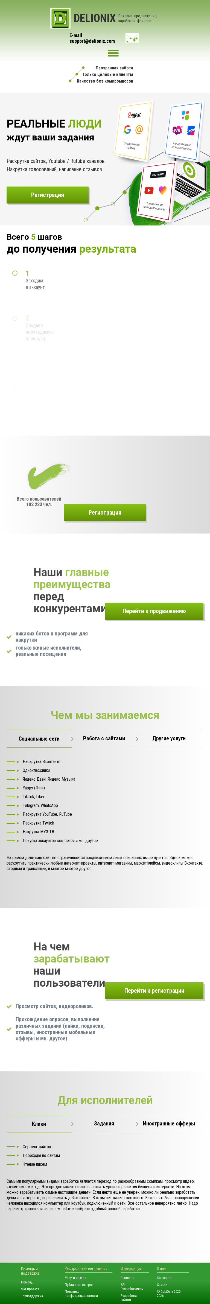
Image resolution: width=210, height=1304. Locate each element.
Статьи (162, 1285)
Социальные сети (39, 738)
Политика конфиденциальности (81, 1293)
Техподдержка (32, 1296)
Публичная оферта (79, 1285)
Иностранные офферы (169, 1123)
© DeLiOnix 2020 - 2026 (169, 1293)
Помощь (27, 1282)
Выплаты (127, 1278)
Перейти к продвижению (154, 611)
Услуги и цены (75, 1278)
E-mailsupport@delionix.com (92, 38)
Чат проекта (30, 1289)
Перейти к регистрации (154, 990)
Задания (104, 1123)
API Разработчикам (132, 1287)
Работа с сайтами (104, 738)
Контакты (164, 1278)
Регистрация (47, 194)
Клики (39, 1123)
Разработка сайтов (129, 1298)
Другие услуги (169, 738)
